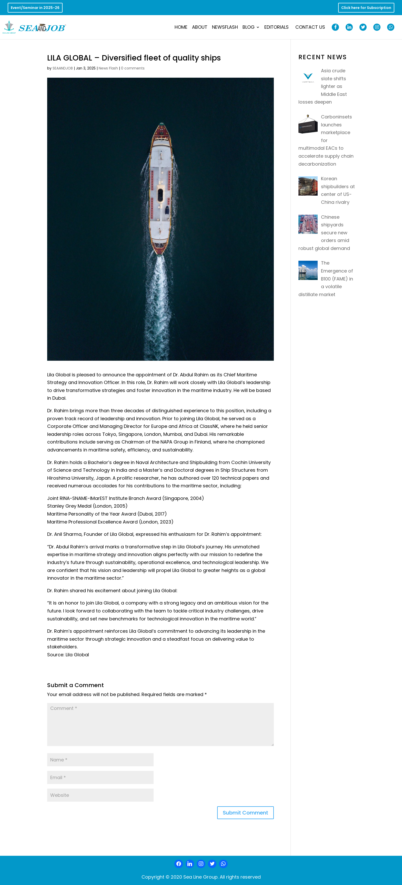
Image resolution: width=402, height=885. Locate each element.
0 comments (133, 68)
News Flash (108, 68)
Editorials (276, 27)
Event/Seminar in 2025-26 (35, 8)
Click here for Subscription (366, 8)
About (199, 27)
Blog (249, 27)
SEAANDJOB (63, 68)
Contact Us (310, 27)
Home (181, 27)
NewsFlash (225, 27)
